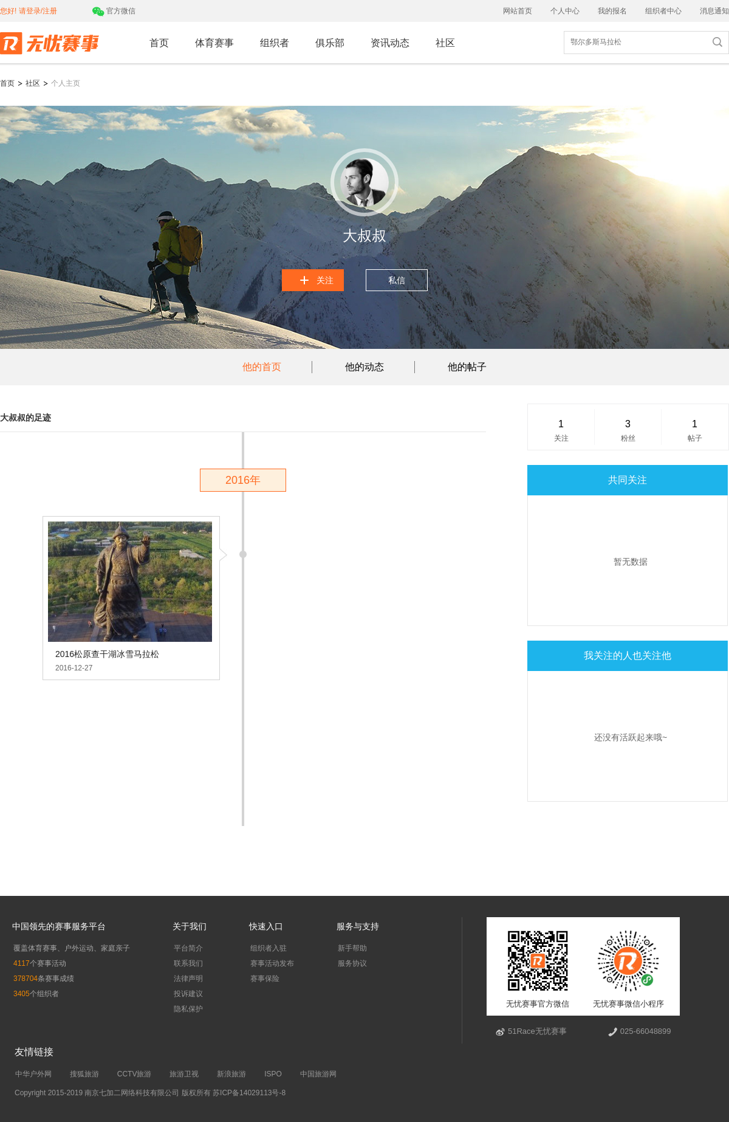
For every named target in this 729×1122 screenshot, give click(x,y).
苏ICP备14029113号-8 (248, 1093)
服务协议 (352, 963)
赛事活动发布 (272, 963)
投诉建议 (188, 993)
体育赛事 (214, 43)
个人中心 (565, 11)
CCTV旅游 (134, 1074)
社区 (445, 43)
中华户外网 (33, 1074)
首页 (159, 43)
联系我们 (188, 963)
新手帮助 (352, 948)
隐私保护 (188, 1009)
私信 (396, 280)
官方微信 (113, 11)
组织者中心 (663, 11)
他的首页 (261, 367)
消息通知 (714, 11)
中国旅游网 (318, 1074)
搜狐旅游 (84, 1074)
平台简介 (188, 948)
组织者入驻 (268, 948)
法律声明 (188, 978)
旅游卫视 (184, 1074)
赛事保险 (264, 978)
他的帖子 (467, 367)
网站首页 (517, 11)
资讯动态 (390, 43)
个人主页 (65, 83)
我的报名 (612, 11)
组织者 (274, 43)
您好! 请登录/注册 (28, 11)
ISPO (273, 1074)
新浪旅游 (231, 1074)
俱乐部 (329, 43)
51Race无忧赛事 (537, 1031)
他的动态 (364, 367)
